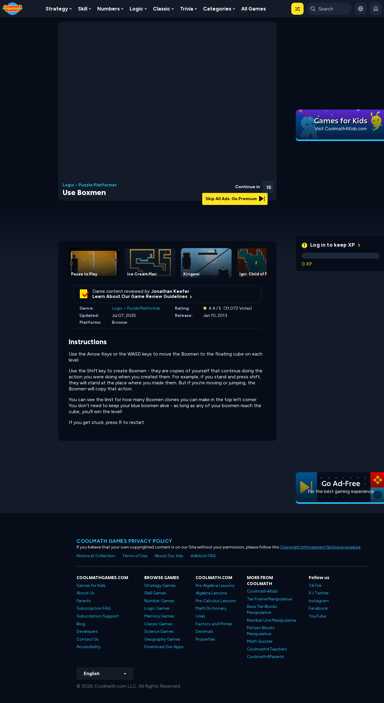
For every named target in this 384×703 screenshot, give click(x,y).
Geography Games (162, 639)
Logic (136, 9)
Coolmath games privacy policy (124, 541)
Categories (217, 9)
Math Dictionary (211, 608)
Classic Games (158, 623)
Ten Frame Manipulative (269, 599)
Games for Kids (91, 585)
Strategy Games (160, 585)
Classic (161, 9)
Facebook (318, 608)
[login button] (376, 9)
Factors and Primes (214, 623)
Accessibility (88, 646)
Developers (87, 631)
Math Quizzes (260, 641)
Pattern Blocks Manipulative (260, 630)
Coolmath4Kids (262, 591)
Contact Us (87, 639)
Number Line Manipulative (271, 620)
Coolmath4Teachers (267, 649)
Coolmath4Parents (265, 656)
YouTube (317, 616)
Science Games (159, 631)
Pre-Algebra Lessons (215, 585)
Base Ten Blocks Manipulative (262, 609)
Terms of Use (134, 555)
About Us (85, 593)
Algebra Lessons (211, 593)
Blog (80, 623)
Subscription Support (97, 616)
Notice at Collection (95, 555)
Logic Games (157, 608)
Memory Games (159, 616)
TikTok (315, 585)
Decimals (204, 631)
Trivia (186, 9)
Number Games (159, 600)
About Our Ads (168, 555)
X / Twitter (319, 593)
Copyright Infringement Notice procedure (320, 547)
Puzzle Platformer (98, 185)
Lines (200, 616)
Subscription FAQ (93, 608)
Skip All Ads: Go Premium (235, 199)
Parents (83, 600)
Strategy (57, 9)
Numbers (108, 9)
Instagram (319, 600)
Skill (82, 9)
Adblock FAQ (203, 555)
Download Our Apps (164, 646)
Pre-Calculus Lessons (216, 600)
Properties (205, 639)
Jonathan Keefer (170, 291)
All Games (253, 9)
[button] (297, 9)
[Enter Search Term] (329, 9)
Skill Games (155, 593)
